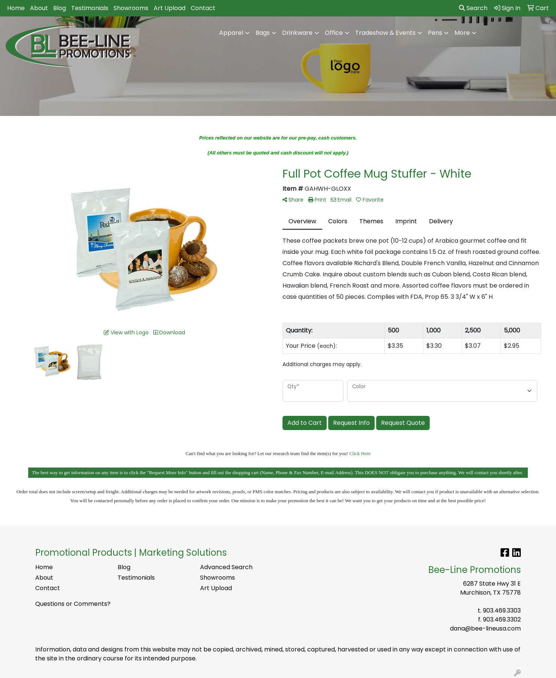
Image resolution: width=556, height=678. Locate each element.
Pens (435, 32)
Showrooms (131, 8)
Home (16, 8)
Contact (203, 8)
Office (334, 32)
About (39, 8)
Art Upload (169, 8)
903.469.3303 (502, 610)
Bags (263, 32)
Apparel (231, 32)
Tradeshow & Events (385, 32)
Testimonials (89, 8)
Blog (59, 8)
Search (473, 8)
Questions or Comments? (73, 603)
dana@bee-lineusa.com (485, 628)
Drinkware (297, 32)
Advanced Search (226, 567)
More (462, 32)
